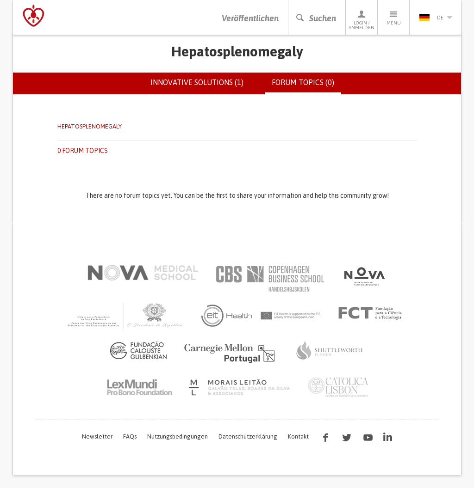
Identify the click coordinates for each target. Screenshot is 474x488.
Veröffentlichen (250, 18)
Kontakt (298, 436)
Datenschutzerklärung (247, 436)
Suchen (315, 18)
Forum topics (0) (306, 86)
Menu (393, 17)
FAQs (130, 436)
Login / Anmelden (361, 19)
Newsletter (97, 436)
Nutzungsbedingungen (177, 436)
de (435, 17)
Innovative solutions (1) (196, 82)
